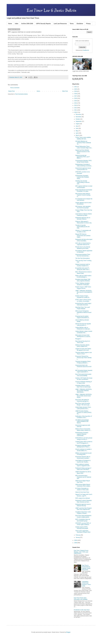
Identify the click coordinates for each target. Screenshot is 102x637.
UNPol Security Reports (43, 23)
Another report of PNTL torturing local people (81, 527)
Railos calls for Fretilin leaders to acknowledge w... (83, 276)
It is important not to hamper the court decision (83, 199)
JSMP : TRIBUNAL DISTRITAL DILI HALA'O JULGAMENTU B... (83, 292)
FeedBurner (86, 50)
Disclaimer (80, 23)
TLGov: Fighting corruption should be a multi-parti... (82, 284)
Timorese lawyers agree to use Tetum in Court (83, 353)
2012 (75, 107)
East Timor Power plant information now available (80, 598)
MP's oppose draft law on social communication (83, 186)
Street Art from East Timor (82, 492)
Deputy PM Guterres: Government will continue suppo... (82, 235)
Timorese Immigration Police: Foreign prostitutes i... (83, 362)
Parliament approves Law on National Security (83, 505)
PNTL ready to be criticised (82, 498)
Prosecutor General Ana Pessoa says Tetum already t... (83, 358)
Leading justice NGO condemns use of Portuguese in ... (83, 442)
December (79, 114)
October (78, 119)
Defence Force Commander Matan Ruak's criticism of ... (83, 429)
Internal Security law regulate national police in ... (83, 324)
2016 (75, 98)
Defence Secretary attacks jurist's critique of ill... (82, 345)
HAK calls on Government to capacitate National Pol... (82, 243)
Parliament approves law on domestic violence (82, 218)
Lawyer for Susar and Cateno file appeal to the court (83, 349)
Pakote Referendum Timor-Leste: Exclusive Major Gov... (83, 147)
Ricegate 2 (78, 339)
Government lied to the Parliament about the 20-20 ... (83, 367)
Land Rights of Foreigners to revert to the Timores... (82, 461)
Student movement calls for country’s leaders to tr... (82, 265)
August (78, 123)
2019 (75, 91)
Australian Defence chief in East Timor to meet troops (83, 386)
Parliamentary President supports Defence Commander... (81, 434)
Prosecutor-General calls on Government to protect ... (82, 457)
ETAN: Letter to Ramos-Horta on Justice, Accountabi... (83, 300)
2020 (75, 89)
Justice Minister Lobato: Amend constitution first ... (83, 332)
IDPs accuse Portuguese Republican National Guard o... (83, 312)
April (77, 133)
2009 (75, 540)
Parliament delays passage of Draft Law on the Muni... (83, 468)
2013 (75, 105)
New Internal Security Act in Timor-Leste (82, 341)
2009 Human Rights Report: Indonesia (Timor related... (83, 485)
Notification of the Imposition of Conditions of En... (83, 417)
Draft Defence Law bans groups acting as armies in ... (83, 438)
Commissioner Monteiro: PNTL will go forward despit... (83, 161)
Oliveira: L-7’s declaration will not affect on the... (83, 231)
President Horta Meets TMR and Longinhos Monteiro (82, 280)
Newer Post (11, 91)
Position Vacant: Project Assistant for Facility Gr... (82, 296)
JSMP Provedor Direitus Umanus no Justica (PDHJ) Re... (83, 412)
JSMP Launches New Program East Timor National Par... (83, 508)
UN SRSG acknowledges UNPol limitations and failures (82, 421)
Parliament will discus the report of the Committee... (83, 240)
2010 (75, 112)
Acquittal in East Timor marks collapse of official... (83, 512)
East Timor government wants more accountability (83, 375)
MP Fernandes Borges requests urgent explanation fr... (83, 371)
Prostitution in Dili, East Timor (82, 610)
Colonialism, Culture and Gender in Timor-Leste (86, 584)
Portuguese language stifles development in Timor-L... (82, 446)
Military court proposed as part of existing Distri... (83, 453)
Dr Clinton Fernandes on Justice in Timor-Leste (82, 489)
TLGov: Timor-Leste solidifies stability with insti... (83, 138)
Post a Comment (14, 87)
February (78, 535)
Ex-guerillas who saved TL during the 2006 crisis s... (82, 268)
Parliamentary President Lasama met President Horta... (82, 177)
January (78, 537)
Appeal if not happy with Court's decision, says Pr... (83, 495)
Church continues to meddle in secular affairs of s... (83, 450)
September (79, 121)
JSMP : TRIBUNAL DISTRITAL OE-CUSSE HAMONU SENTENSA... (83, 391)
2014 (75, 103)
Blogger (68, 632)
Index (16, 23)
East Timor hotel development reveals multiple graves (83, 516)
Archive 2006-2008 (27, 23)
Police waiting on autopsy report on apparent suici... (82, 465)
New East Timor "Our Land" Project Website (82, 308)
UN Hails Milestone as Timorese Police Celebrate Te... (83, 143)
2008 (75, 542)
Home (10, 23)
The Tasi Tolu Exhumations (82, 258)
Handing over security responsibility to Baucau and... (82, 182)
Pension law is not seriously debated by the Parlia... (82, 247)
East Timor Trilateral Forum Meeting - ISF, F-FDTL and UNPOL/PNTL (81, 552)
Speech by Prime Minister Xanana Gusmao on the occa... (82, 151)
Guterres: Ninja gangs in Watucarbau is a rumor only (83, 222)
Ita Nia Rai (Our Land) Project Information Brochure (83, 304)
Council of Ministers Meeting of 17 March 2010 (83, 382)
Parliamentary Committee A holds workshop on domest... (83, 165)
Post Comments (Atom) (21, 94)
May (77, 130)
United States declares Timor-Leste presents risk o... (83, 408)
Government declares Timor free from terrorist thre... (82, 255)
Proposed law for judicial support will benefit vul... (82, 317)
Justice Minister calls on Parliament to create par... (83, 328)
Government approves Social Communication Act (83, 168)
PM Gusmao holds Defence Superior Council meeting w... (82, 195)
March (77, 135)
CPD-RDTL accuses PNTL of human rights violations (83, 523)
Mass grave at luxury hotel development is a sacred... (83, 335)
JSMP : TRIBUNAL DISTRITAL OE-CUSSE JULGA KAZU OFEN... (83, 396)
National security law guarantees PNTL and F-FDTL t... (82, 157)
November (79, 116)
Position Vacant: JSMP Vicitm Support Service (83, 287)
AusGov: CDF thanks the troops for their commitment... (83, 378)
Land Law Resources (60, 23)
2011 (75, 110)
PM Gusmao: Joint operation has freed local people (83, 207)
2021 (75, 86)
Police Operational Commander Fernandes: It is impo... (83, 190)
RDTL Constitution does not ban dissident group (82, 520)
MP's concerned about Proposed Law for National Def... (83, 477)
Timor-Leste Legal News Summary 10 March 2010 (82, 531)
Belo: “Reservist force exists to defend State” (83, 272)
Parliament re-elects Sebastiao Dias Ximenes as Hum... (83, 501)
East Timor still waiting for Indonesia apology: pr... (82, 400)
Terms (72, 23)
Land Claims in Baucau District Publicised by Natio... (83, 214)
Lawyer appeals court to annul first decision (83, 203)
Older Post (65, 91)
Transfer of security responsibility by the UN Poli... (82, 227)
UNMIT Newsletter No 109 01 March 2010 (83, 472)
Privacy (88, 23)
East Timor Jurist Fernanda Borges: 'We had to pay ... (83, 404)
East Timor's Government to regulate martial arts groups (86, 567)
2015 (75, 100)
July (77, 126)
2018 (75, 93)
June (77, 128)
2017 (75, 96)
